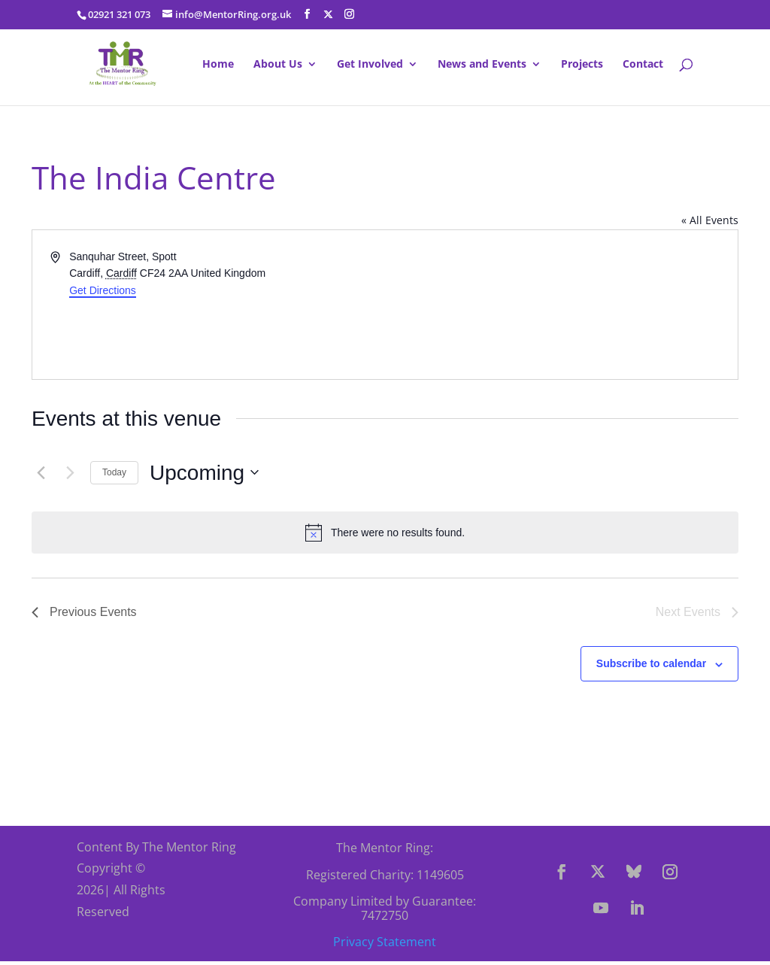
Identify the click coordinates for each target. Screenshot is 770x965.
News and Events (482, 65)
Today (114, 472)
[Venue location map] (560, 304)
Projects (582, 65)
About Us (277, 65)
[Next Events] (70, 472)
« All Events (709, 220)
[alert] (385, 532)
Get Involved (370, 65)
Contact (643, 65)
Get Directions (102, 290)
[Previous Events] (41, 472)
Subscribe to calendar (651, 663)
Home (218, 65)
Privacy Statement (384, 941)
